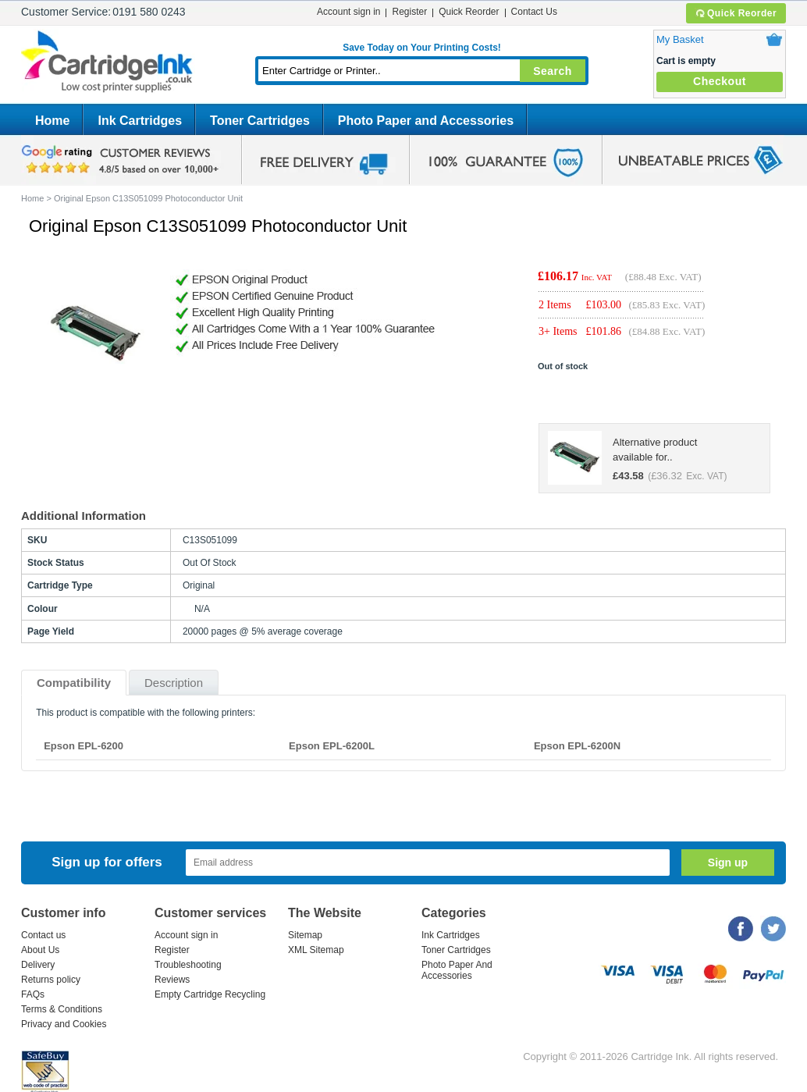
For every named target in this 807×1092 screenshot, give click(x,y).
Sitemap (305, 935)
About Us (40, 949)
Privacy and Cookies (63, 1024)
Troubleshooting (188, 964)
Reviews (172, 979)
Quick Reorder (736, 13)
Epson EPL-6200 (83, 746)
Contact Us (534, 11)
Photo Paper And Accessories (456, 970)
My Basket (680, 39)
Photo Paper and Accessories (426, 120)
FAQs (32, 994)
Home (52, 120)
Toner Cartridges (260, 120)
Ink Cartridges (140, 120)
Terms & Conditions (61, 1009)
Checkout (719, 81)
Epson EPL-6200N (577, 746)
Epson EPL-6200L (332, 746)
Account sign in (348, 11)
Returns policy (50, 979)
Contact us (43, 935)
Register (409, 11)
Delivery (38, 964)
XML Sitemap (316, 949)
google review (122, 160)
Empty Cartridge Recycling (210, 994)
